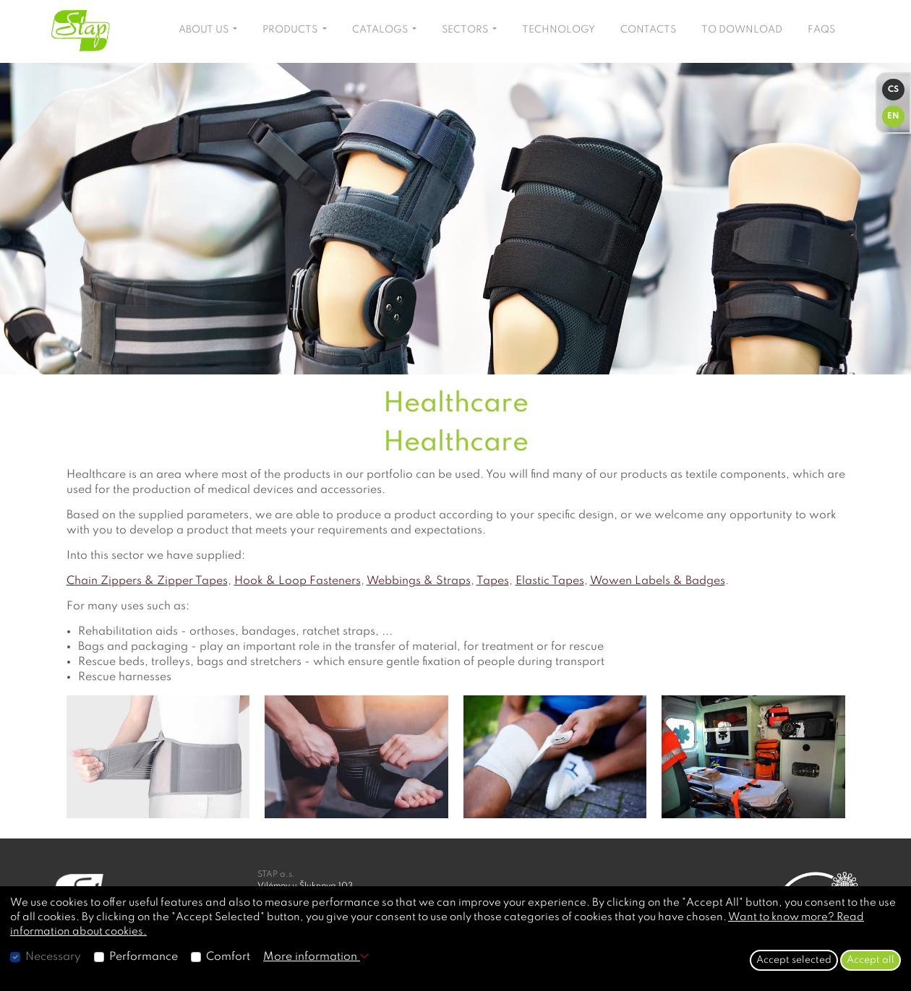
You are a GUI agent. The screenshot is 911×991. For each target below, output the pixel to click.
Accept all (870, 960)
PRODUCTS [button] (291, 30)
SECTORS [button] (466, 30)
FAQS (821, 30)
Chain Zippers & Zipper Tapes (147, 581)
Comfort (228, 957)
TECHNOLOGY (558, 30)
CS (893, 89)
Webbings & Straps (419, 581)
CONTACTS (648, 30)
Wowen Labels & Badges (657, 581)
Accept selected (793, 960)
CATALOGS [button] (381, 30)
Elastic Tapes (550, 581)
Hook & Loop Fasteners (297, 581)
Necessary (53, 957)
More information (316, 957)
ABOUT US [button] (205, 30)
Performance (143, 957)
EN (893, 116)
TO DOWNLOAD (741, 30)
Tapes (492, 581)
